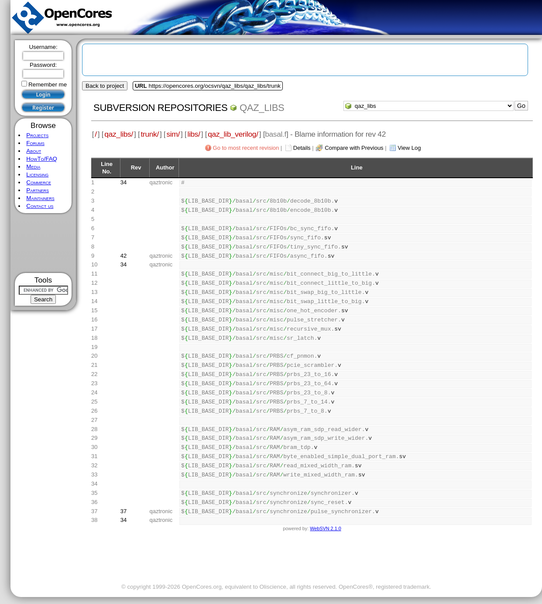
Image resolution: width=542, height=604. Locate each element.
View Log (409, 148)
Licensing (37, 174)
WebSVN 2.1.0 (325, 528)
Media (33, 166)
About (33, 151)
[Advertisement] (43, 243)
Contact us (39, 206)
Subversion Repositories (160, 107)
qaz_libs (262, 107)
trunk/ (149, 134)
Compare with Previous (354, 148)
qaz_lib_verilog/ (233, 134)
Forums (35, 143)
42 (123, 255)
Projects (37, 135)
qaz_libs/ (118, 134)
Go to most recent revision (246, 148)
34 (123, 182)
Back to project (105, 86)
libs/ (193, 134)
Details (302, 148)
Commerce (38, 182)
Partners (37, 190)
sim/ (173, 134)
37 (123, 511)
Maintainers (40, 198)
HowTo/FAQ (41, 158)
